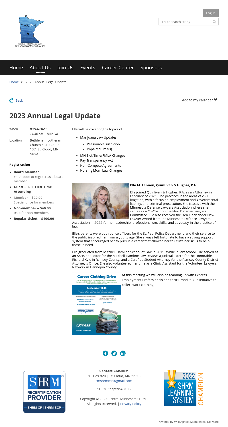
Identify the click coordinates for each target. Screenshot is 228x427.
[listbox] (200, 100)
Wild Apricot (181, 421)
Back (19, 100)
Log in (210, 12)
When (13, 129)
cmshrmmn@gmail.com (114, 380)
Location (15, 140)
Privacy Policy (130, 403)
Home (14, 82)
